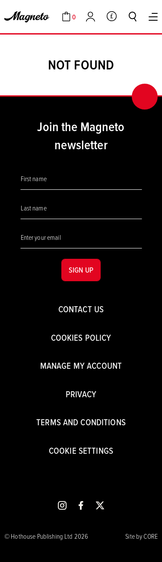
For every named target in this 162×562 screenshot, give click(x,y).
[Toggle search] (133, 16)
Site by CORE (141, 536)
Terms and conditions (81, 422)
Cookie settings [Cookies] (81, 450)
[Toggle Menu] (153, 17)
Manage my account (81, 365)
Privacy (81, 394)
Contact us (81, 309)
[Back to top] (145, 97)
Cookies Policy (81, 337)
